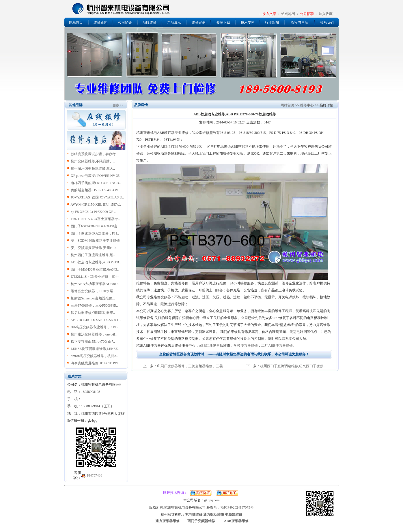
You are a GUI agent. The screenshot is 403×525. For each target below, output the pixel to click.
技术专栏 (248, 22)
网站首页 (76, 22)
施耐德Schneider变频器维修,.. (93, 298)
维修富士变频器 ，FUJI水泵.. (93, 291)
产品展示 (174, 22)
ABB (202, 346)
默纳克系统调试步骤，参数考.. (94, 154)
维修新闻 (100, 22)
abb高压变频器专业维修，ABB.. (95, 327)
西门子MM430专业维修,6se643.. (95, 269)
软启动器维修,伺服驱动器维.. (93, 313)
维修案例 (199, 22)
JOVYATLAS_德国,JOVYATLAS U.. (97, 197)
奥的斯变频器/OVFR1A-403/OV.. (95, 190)
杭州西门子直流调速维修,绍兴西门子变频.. (292, 366)
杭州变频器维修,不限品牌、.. (93, 161)
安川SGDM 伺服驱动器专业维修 (95, 241)
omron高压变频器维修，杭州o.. (94, 356)
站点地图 (288, 14)
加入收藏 (326, 14)
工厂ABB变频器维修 (277, 346)
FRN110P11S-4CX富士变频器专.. (95, 219)
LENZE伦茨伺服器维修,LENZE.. (95, 349)
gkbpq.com (212, 500)
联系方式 (74, 376)
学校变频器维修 (246, 346)
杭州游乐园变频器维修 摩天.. (93, 168)
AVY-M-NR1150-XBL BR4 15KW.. (95, 204)
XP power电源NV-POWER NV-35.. (96, 176)
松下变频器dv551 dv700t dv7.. (93, 342)
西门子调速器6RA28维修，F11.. (95, 233)
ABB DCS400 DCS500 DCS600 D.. (95, 320)
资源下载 (223, 22)
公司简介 (125, 22)
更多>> (118, 105)
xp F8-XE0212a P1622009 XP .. (93, 212)
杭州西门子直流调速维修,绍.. (93, 255)
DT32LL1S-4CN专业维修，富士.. (95, 277)
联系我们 (327, 22)
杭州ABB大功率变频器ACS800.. (95, 284)
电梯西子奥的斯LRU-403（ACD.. (96, 183)
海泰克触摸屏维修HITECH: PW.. (95, 363)
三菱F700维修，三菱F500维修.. (94, 305)
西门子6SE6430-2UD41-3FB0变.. (95, 226)
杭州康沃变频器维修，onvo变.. (94, 334)
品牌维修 (149, 22)
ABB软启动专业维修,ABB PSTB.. (95, 262)
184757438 (94, 475)
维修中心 (307, 105)
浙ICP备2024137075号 (237, 507)
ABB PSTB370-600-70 (177, 147)
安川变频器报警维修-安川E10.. (94, 248)
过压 (205, 297)
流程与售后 (299, 22)
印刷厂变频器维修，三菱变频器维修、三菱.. (191, 366)
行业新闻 (272, 22)
